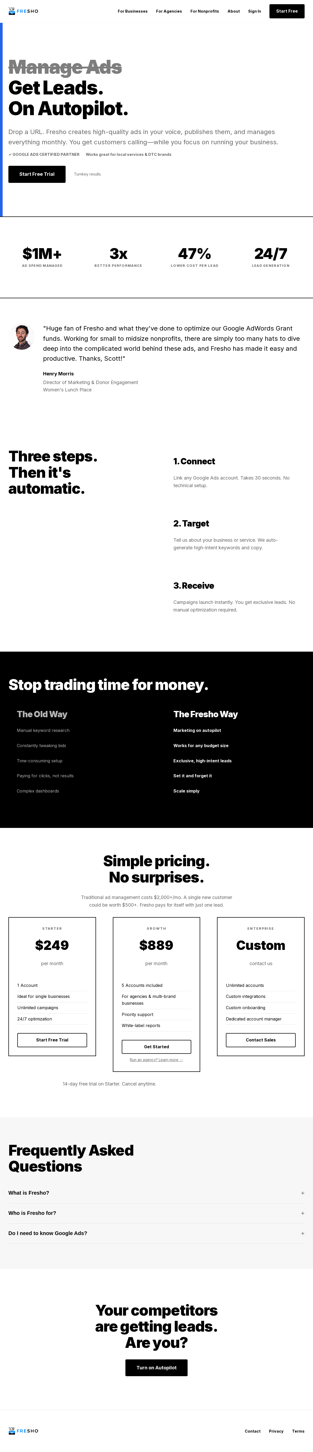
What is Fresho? (156, 1193)
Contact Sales (261, 1040)
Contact (253, 1431)
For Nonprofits (204, 11)
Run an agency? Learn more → (156, 1059)
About (233, 11)
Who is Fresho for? (156, 1213)
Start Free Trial (37, 174)
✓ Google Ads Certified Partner (43, 154)
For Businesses (133, 11)
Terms (298, 1431)
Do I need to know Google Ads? (156, 1233)
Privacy (276, 1431)
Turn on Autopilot (156, 1367)
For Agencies (169, 11)
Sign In (254, 11)
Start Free (287, 11)
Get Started (156, 1046)
